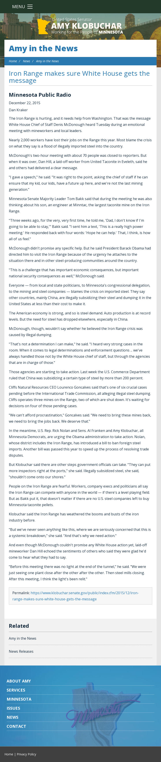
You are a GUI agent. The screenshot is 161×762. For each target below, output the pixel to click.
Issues (13, 708)
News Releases (21, 651)
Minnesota (19, 699)
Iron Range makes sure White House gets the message (79, 77)
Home (13, 61)
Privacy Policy (26, 754)
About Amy (19, 681)
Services (16, 690)
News (26, 61)
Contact (16, 726)
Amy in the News (43, 48)
